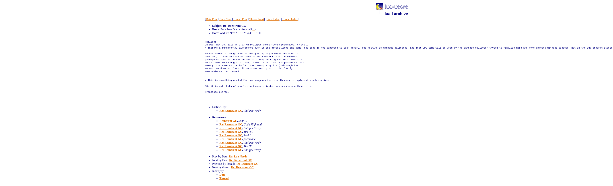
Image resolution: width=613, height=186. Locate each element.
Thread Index (290, 19)
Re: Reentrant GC (230, 110)
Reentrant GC (228, 120)
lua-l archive (396, 13)
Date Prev (211, 19)
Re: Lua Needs (238, 156)
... (253, 29)
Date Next (225, 19)
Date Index (273, 19)
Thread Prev (240, 19)
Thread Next (256, 19)
